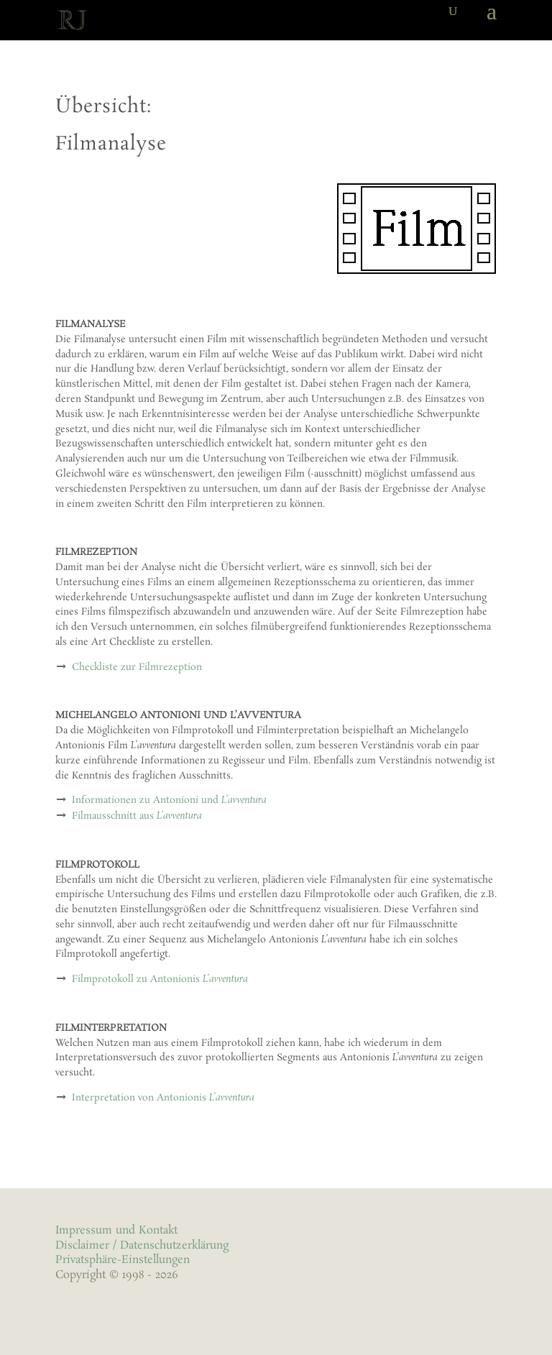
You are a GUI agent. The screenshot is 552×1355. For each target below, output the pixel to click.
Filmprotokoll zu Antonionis (160, 979)
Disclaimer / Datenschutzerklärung (142, 1245)
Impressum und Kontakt (116, 1230)
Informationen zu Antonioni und (169, 800)
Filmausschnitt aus (137, 816)
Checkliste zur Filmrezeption (137, 667)
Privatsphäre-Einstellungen (122, 1259)
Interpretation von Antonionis (163, 1098)
